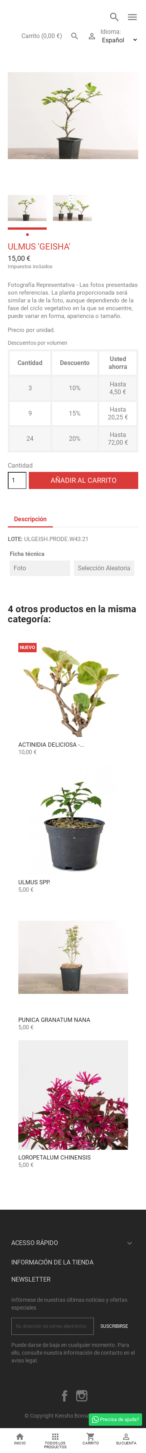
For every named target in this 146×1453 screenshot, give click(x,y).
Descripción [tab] (30, 519)
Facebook (64, 1396)
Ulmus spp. (34, 882)
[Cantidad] (17, 480)
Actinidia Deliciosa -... (51, 744)
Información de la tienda (52, 1262)
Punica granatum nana (54, 1019)
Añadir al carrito (83, 480)
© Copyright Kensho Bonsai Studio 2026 (73, 1416)
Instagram (82, 1396)
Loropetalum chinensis (54, 1157)
